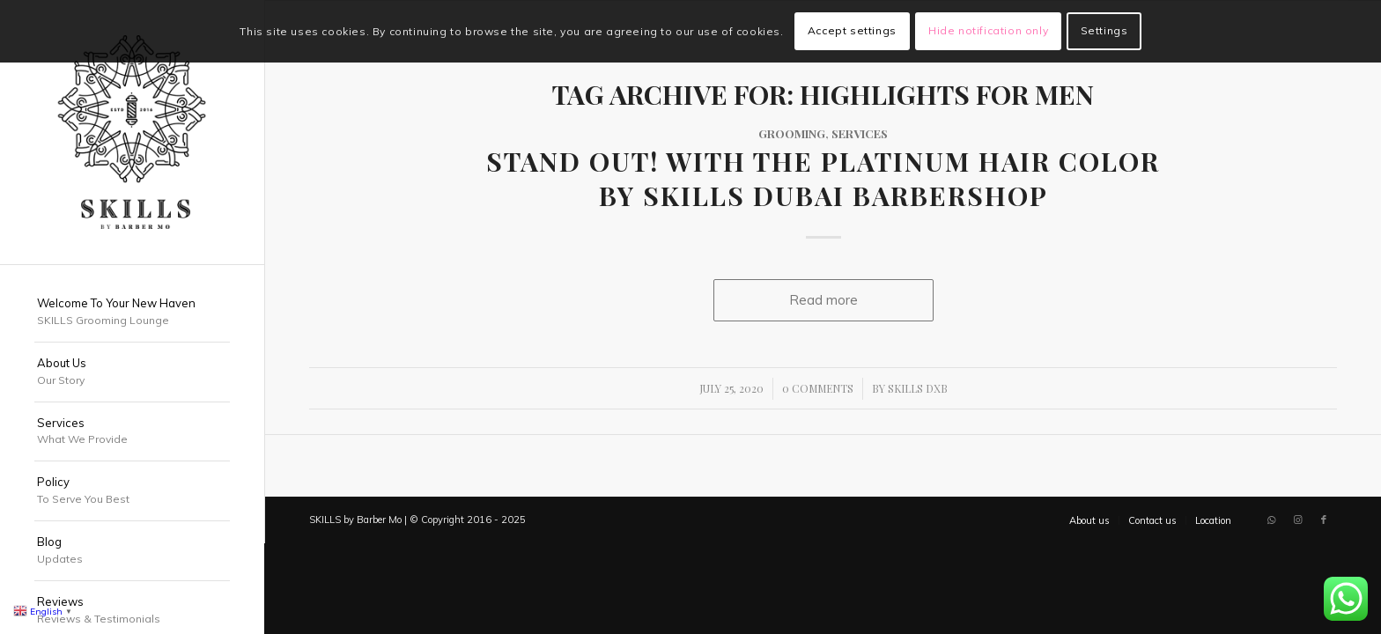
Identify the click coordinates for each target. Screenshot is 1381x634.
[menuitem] (132, 313)
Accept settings (852, 30)
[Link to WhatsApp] (1271, 519)
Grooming (791, 133)
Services (859, 133)
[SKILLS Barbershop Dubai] (132, 132)
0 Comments (817, 388)
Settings (1104, 30)
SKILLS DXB (918, 388)
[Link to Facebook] (1324, 519)
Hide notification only (988, 30)
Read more (823, 299)
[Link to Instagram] (1297, 519)
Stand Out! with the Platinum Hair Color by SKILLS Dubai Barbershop (823, 178)
